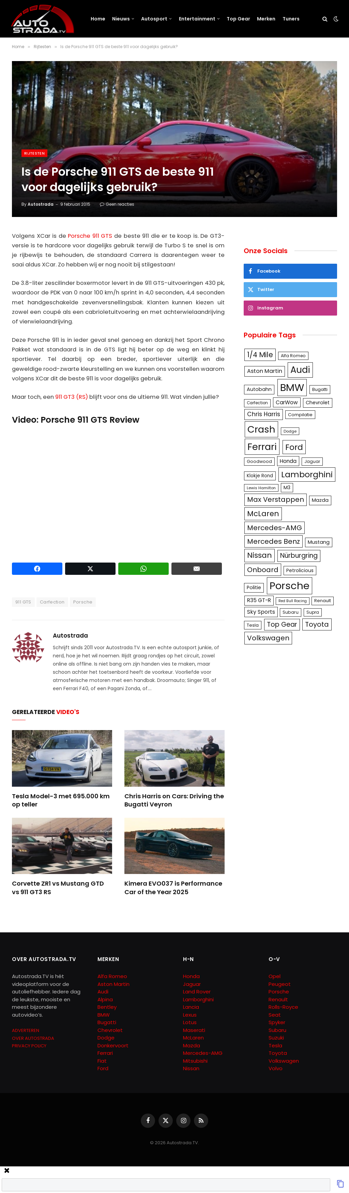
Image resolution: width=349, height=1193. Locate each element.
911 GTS (23, 602)
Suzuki (276, 1037)
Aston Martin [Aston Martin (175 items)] (264, 371)
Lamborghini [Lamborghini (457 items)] (307, 474)
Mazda (191, 1045)
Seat (275, 1014)
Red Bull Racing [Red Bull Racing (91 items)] (292, 600)
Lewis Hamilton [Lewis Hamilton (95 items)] (261, 488)
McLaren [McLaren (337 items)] (263, 514)
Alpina (105, 999)
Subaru (277, 1030)
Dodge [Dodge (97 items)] (290, 431)
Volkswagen (284, 1060)
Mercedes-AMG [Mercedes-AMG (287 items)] (274, 528)
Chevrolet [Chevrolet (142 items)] (318, 402)
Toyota (278, 1053)
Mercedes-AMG (203, 1053)
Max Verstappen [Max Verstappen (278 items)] (275, 499)
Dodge (106, 1037)
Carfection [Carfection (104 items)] (257, 403)
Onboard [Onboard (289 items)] (262, 569)
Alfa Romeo (112, 976)
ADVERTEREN (25, 1030)
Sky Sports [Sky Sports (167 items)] (261, 612)
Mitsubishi (195, 1060)
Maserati (194, 1030)
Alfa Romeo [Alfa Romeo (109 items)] (293, 356)
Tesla (275, 1045)
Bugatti (106, 1022)
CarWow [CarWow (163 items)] (287, 402)
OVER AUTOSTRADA (33, 1038)
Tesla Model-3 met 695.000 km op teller (61, 800)
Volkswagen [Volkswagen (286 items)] (268, 638)
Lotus (190, 1022)
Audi (102, 991)
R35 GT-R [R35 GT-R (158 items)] (259, 600)
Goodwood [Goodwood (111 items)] (259, 461)
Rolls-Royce (283, 1006)
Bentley (107, 1006)
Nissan (191, 1068)
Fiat (102, 1060)
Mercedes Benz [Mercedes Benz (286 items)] (273, 541)
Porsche (83, 602)
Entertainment (197, 18)
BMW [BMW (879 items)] (292, 387)
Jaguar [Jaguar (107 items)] (312, 461)
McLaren (193, 1037)
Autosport (154, 18)
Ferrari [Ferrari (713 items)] (262, 446)
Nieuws (121, 18)
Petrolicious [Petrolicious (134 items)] (300, 570)
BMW (103, 1014)
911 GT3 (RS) (71, 397)
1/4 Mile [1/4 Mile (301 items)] (260, 355)
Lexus (190, 1014)
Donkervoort (112, 1045)
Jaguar (192, 984)
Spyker (277, 1022)
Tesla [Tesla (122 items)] (253, 625)
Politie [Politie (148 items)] (254, 587)
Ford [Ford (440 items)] (294, 447)
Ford (102, 1068)
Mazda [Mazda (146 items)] (320, 500)
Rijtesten (34, 153)
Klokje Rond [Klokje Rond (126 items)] (260, 475)
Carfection (52, 602)
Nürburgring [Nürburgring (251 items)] (299, 555)
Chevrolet (110, 1030)
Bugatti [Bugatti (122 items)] (320, 389)
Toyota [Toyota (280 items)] (317, 624)
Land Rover (197, 991)
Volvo (276, 1068)
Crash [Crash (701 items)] (261, 429)
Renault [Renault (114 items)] (322, 600)
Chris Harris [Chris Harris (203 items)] (263, 414)
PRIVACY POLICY (29, 1046)
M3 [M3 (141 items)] (287, 487)
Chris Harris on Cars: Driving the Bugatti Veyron (174, 800)
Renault (278, 999)
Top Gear (238, 18)
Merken (266, 18)
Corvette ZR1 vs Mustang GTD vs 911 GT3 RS (58, 887)
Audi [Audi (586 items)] (300, 370)
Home (98, 18)
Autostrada (41, 204)
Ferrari (105, 1053)
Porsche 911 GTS (90, 236)
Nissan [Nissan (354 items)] (259, 555)
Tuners (291, 18)
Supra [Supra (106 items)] (312, 612)
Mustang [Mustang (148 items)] (319, 542)
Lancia (191, 1006)
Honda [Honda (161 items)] (288, 461)
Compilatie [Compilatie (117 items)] (300, 415)
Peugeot (280, 984)
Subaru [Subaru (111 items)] (291, 612)
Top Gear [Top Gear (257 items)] (282, 624)
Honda (191, 976)
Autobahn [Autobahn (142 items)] (259, 389)
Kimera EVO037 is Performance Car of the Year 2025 (173, 887)
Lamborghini (198, 999)
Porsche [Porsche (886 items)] (289, 586)
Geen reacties (117, 204)
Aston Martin (113, 984)
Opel (274, 976)
